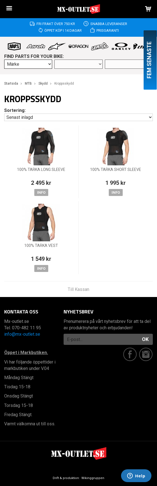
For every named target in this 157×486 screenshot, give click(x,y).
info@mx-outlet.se (22, 334)
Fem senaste (149, 59)
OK (145, 339)
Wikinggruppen (92, 478)
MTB (28, 83)
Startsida (11, 83)
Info (41, 192)
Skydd (43, 83)
